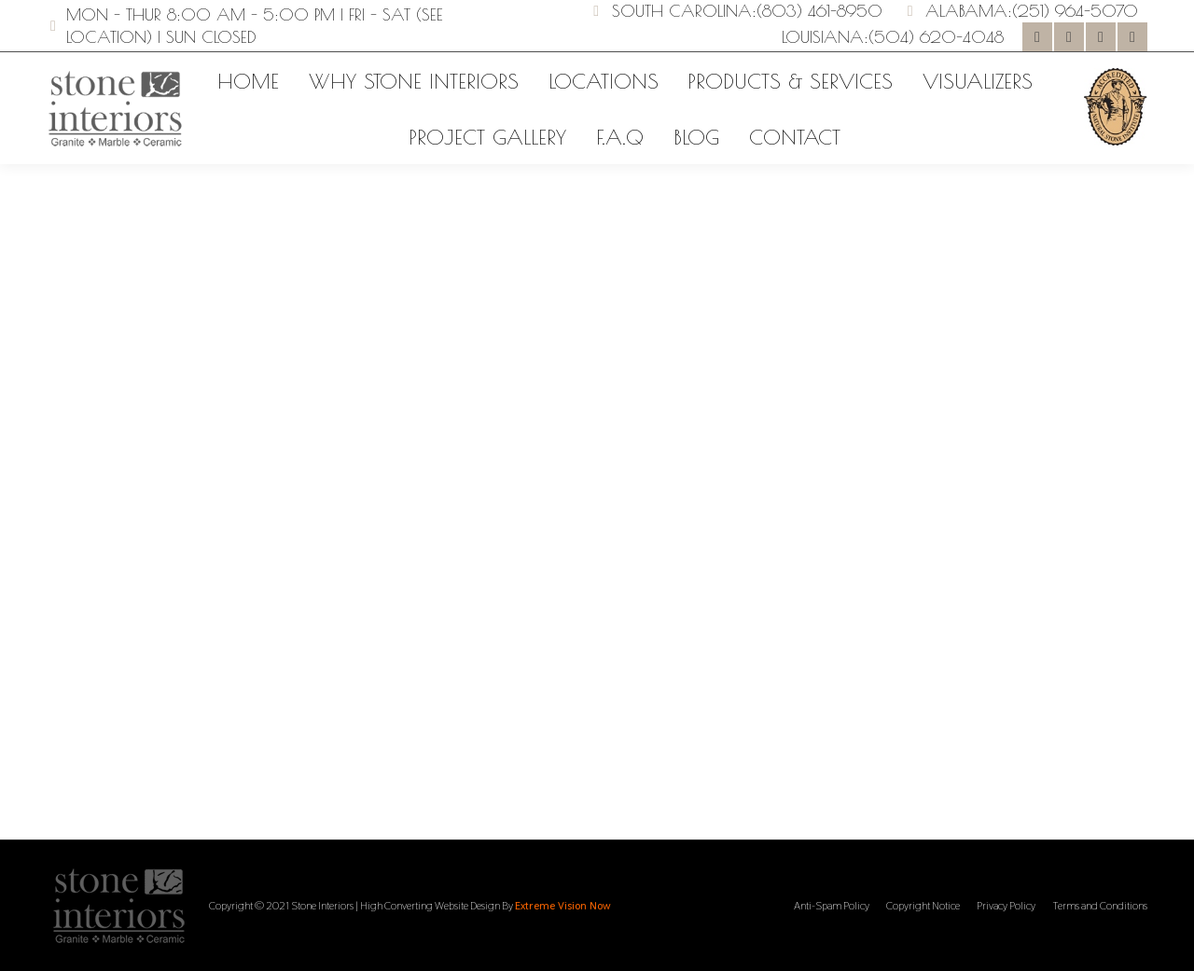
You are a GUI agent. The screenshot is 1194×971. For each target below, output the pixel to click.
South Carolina (682, 11)
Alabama (966, 11)
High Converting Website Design (430, 905)
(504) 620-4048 (936, 37)
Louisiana (823, 37)
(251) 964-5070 (1075, 11)
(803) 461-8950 (819, 11)
